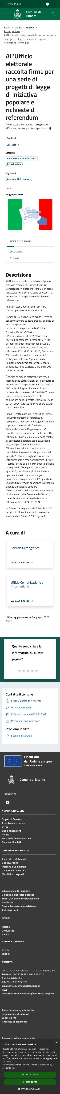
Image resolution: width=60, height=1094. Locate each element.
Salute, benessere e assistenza (19, 906)
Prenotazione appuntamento (18, 1010)
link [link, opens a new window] (13, 1068)
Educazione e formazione (16, 891)
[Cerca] (53, 14)
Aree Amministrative (13, 823)
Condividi (13, 138)
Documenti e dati (11, 842)
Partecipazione (12, 31)
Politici (5, 834)
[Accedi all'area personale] (47, 4)
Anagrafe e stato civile (14, 859)
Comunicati (8, 930)
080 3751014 (36, 974)
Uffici (5, 827)
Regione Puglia (13, 4)
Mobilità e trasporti (13, 874)
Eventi (5, 950)
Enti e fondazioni (11, 831)
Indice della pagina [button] (20, 241)
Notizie (30, 27)
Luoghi (6, 954)
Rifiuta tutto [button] (30, 1082)
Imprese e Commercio (14, 866)
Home (7, 27)
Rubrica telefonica (12, 978)
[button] (30, 1088)
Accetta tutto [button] (30, 1074)
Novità (18, 27)
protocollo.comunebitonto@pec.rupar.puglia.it (28, 993)
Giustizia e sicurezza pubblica (18, 895)
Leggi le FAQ (9, 1018)
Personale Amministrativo (16, 838)
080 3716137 (20, 974)
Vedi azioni (14, 145)
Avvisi (5, 934)
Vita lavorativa (10, 863)
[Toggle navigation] (6, 14)
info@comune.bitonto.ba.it (24, 986)
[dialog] (30, 1066)
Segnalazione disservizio (15, 1014)
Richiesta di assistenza (14, 1021)
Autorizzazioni (10, 910)
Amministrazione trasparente (18, 1038)
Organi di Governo (12, 819)
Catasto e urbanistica (14, 870)
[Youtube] (7, 802)
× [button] (56, 1042)
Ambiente (7, 902)
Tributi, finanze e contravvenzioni (20, 898)
